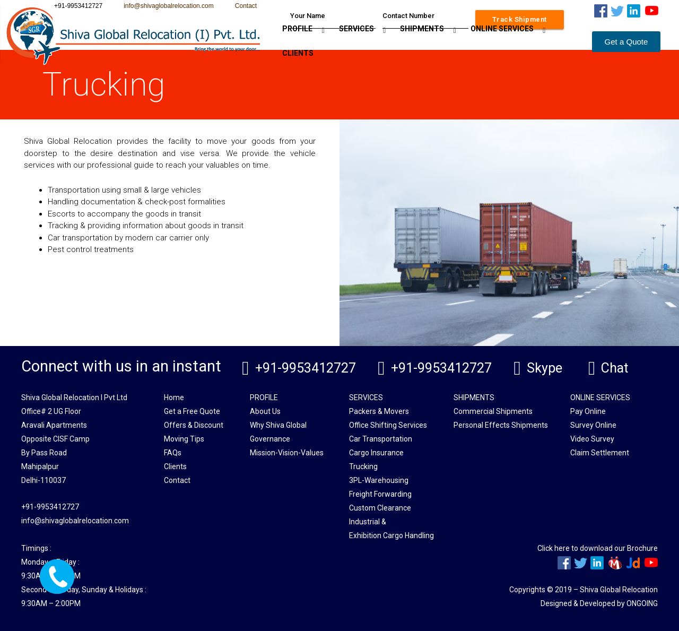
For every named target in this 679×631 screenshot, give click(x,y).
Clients (175, 466)
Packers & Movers (379, 411)
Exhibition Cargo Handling (391, 535)
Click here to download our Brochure (597, 547)
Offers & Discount (193, 424)
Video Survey (592, 438)
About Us (265, 411)
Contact (246, 6)
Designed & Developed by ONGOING (599, 603)
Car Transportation (380, 438)
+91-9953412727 (304, 368)
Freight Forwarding (380, 493)
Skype (543, 368)
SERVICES (356, 28)
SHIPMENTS (422, 28)
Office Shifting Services (388, 424)
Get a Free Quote (192, 411)
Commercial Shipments (493, 411)
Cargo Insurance (376, 452)
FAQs (172, 452)
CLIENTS (298, 53)
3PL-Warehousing (378, 480)
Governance (270, 438)
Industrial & (367, 521)
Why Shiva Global (278, 424)
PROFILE (297, 28)
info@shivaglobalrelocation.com (169, 6)
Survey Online (593, 424)
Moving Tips (184, 438)
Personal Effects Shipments (501, 424)
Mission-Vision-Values (287, 452)
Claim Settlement (599, 452)
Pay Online (588, 411)
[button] (626, 41)
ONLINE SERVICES (502, 28)
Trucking (363, 466)
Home (174, 397)
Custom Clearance (380, 507)
